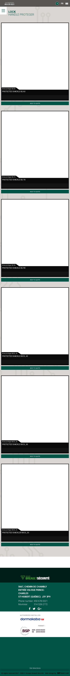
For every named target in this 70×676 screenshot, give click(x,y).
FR (62, 3)
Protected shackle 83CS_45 (15, 356)
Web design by (50, 673)
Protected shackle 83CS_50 (15, 444)
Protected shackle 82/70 (13, 180)
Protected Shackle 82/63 (13, 91)
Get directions (35, 668)
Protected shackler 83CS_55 (15, 533)
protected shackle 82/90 (13, 268)
